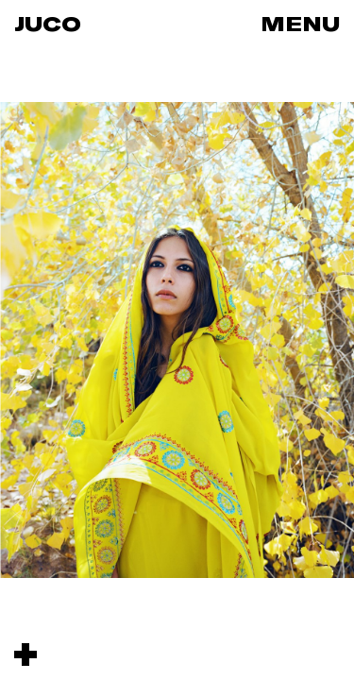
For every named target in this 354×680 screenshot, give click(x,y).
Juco (47, 23)
